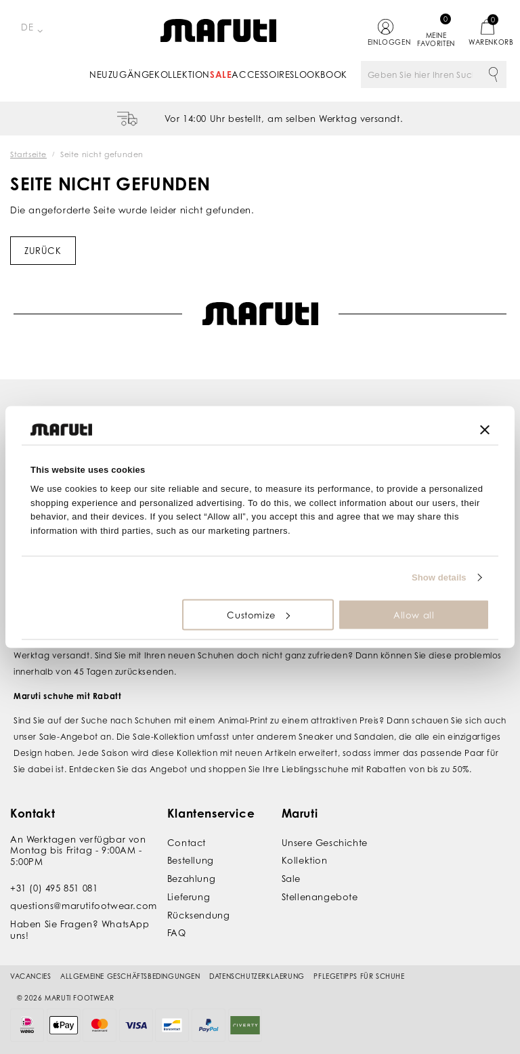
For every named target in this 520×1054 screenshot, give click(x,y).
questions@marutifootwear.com (83, 905)
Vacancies (30, 976)
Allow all (413, 614)
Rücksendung (198, 915)
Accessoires (263, 74)
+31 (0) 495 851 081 (54, 888)
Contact (186, 842)
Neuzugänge (121, 74)
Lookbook (321, 74)
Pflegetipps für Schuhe (358, 976)
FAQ (176, 932)
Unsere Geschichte (325, 842)
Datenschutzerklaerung (257, 976)
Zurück (43, 250)
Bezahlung (191, 878)
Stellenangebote (320, 896)
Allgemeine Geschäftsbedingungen (130, 976)
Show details (439, 577)
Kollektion (182, 74)
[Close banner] (485, 429)
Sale (221, 74)
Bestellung (190, 860)
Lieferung (188, 896)
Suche (492, 74)
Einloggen (386, 42)
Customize (258, 614)
